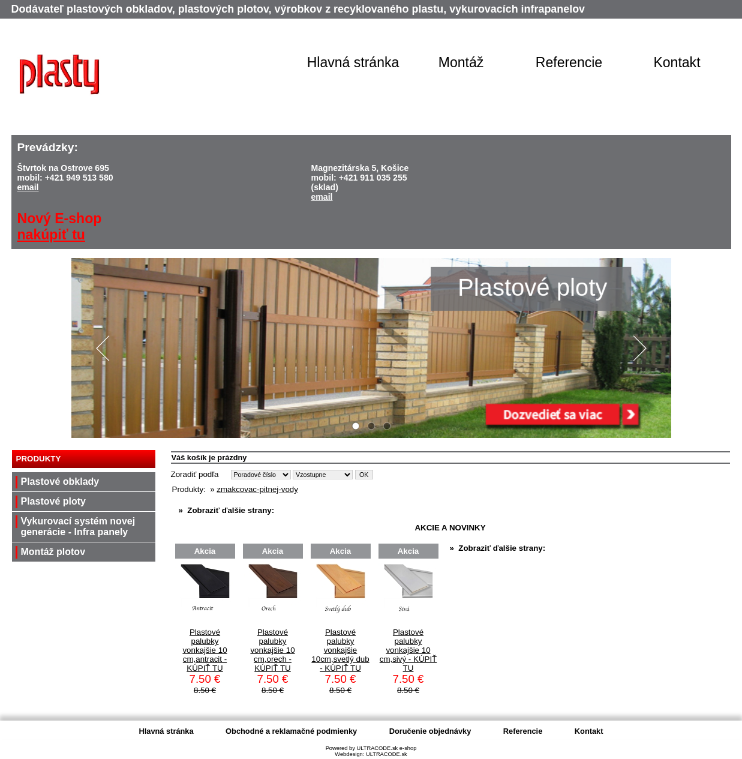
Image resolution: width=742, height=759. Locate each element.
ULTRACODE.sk (386, 754)
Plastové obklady (60, 481)
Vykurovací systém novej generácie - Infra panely (78, 526)
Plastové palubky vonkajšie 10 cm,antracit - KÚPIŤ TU (204, 650)
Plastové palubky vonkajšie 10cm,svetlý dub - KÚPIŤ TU (340, 650)
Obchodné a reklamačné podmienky (291, 731)
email (28, 187)
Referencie (569, 62)
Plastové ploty (53, 501)
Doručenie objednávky (430, 731)
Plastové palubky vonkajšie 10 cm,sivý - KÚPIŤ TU (408, 650)
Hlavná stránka (353, 62)
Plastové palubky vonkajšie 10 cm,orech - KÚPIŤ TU (272, 650)
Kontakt (676, 62)
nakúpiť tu (51, 234)
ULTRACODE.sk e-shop (386, 748)
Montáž (461, 62)
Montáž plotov (53, 552)
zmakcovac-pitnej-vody (257, 489)
